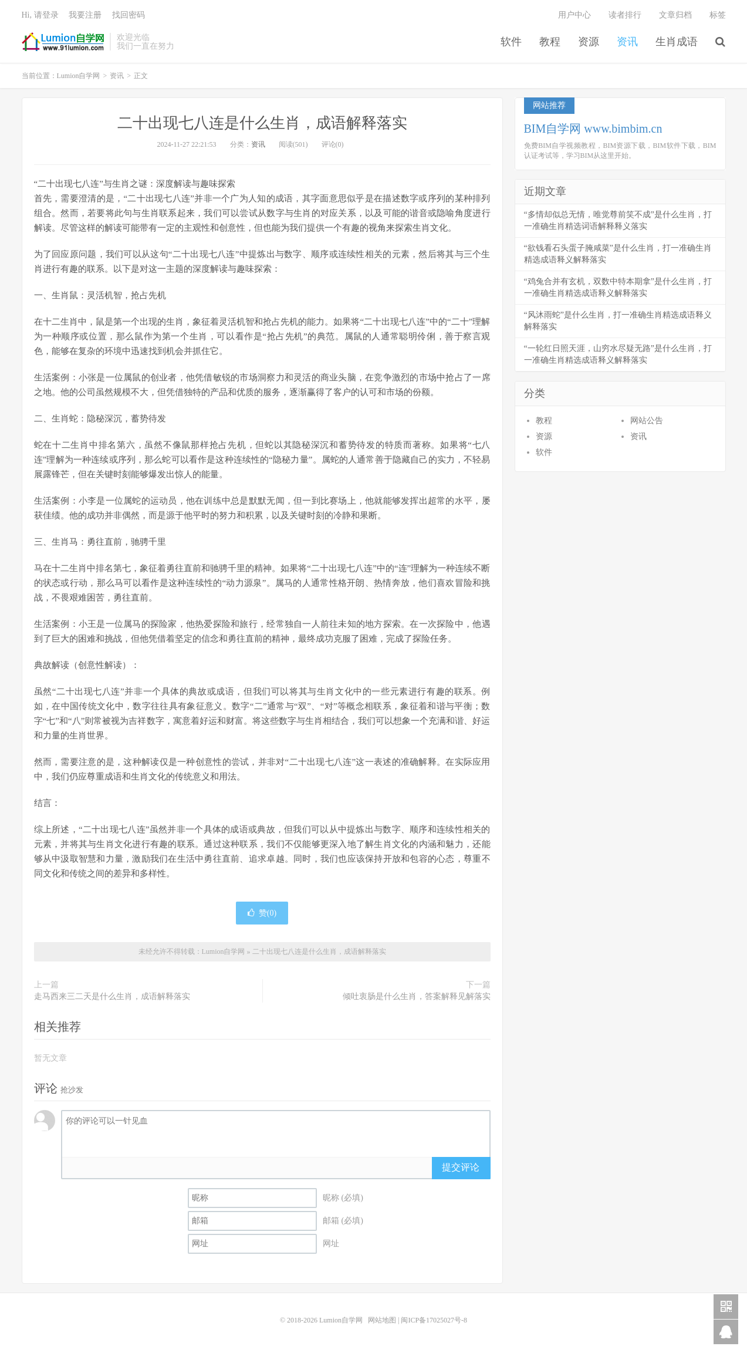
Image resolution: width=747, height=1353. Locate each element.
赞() (262, 913)
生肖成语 (676, 42)
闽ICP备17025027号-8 (434, 1320)
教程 (549, 42)
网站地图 (382, 1320)
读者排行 (625, 15)
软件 (511, 42)
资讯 (627, 42)
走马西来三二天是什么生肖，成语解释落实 (112, 996)
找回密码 (128, 15)
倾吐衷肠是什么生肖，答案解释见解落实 (417, 996)
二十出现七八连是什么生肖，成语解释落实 (262, 122)
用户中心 (574, 15)
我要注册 (85, 15)
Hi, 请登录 (40, 15)
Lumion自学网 (63, 41)
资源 (588, 42)
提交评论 (460, 1167)
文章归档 (675, 15)
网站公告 (646, 420)
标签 (717, 15)
